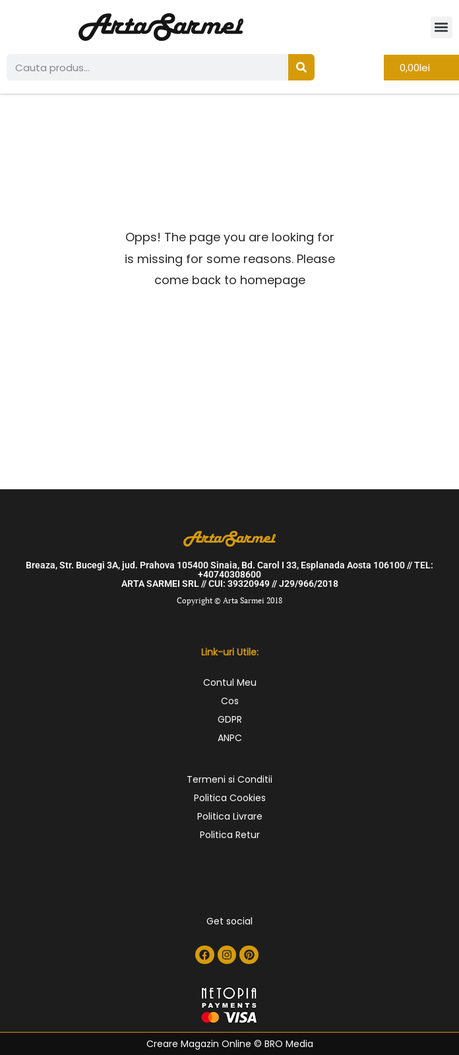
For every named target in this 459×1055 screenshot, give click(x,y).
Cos (230, 701)
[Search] (301, 67)
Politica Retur (230, 834)
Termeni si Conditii (229, 779)
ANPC (230, 737)
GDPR (230, 719)
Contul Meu (230, 682)
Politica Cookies (230, 797)
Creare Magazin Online (198, 1043)
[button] (441, 27)
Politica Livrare (229, 816)
